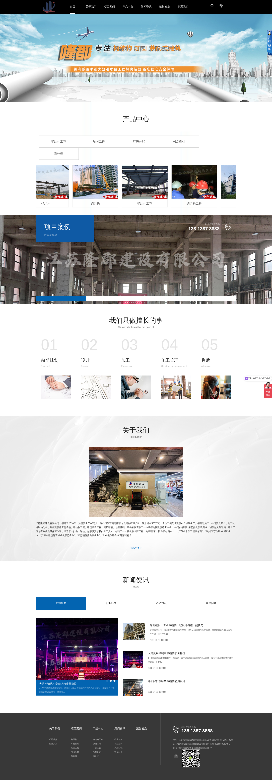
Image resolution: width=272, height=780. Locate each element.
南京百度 (205, 748)
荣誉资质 (164, 6)
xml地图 (197, 748)
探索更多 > (136, 547)
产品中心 (127, 6)
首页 (72, 6)
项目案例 (109, 6)
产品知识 (161, 603)
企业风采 (53, 743)
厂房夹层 (139, 141)
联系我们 (183, 6)
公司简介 (53, 739)
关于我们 (91, 6)
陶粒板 (58, 153)
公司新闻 (61, 603)
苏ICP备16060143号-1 (183, 748)
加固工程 (99, 141)
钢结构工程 (58, 141)
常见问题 (211, 603)
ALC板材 (179, 141)
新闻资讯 (146, 6)
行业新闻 (111, 603)
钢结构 (74, 739)
